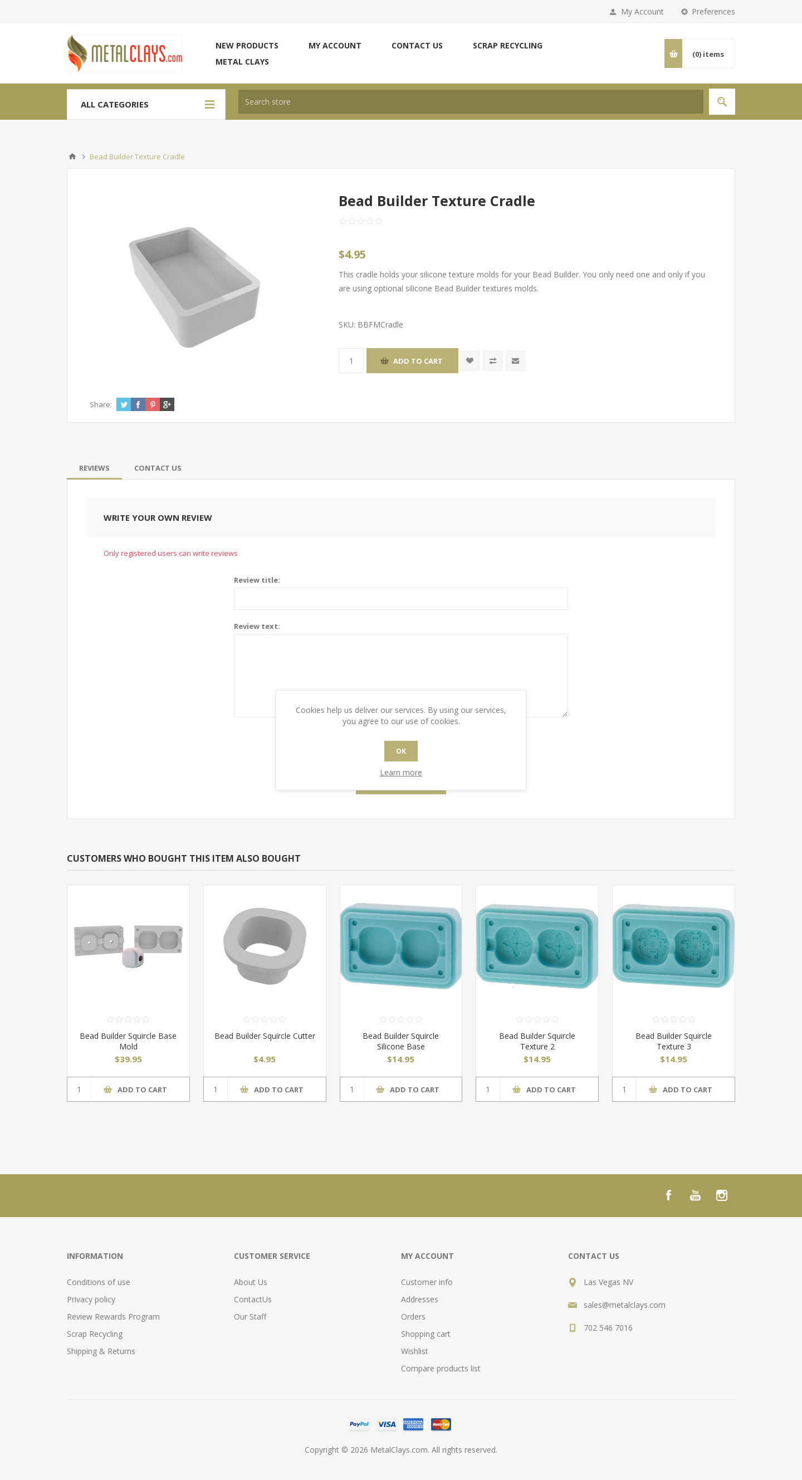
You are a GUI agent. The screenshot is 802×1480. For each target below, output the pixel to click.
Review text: (257, 626)
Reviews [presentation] (94, 468)
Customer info (427, 1282)
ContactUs (253, 1299)
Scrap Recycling (507, 45)
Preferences (713, 11)
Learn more (401, 772)
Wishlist (414, 1351)
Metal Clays (242, 61)
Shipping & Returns (101, 1351)
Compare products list (441, 1368)
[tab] (94, 468)
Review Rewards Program (113, 1316)
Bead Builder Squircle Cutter (264, 1035)
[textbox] (470, 102)
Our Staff (250, 1316)
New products (247, 45)
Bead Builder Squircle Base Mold (128, 1041)
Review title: (257, 580)
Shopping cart (426, 1333)
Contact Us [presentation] (158, 468)
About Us (250, 1282)
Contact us (417, 45)
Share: (101, 404)
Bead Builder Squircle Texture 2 (537, 1041)
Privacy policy (91, 1299)
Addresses (419, 1299)
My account (335, 45)
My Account (642, 11)
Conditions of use (98, 1282)
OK (401, 751)
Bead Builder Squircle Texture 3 (673, 1041)
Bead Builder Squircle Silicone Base (401, 1041)
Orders (413, 1316)
